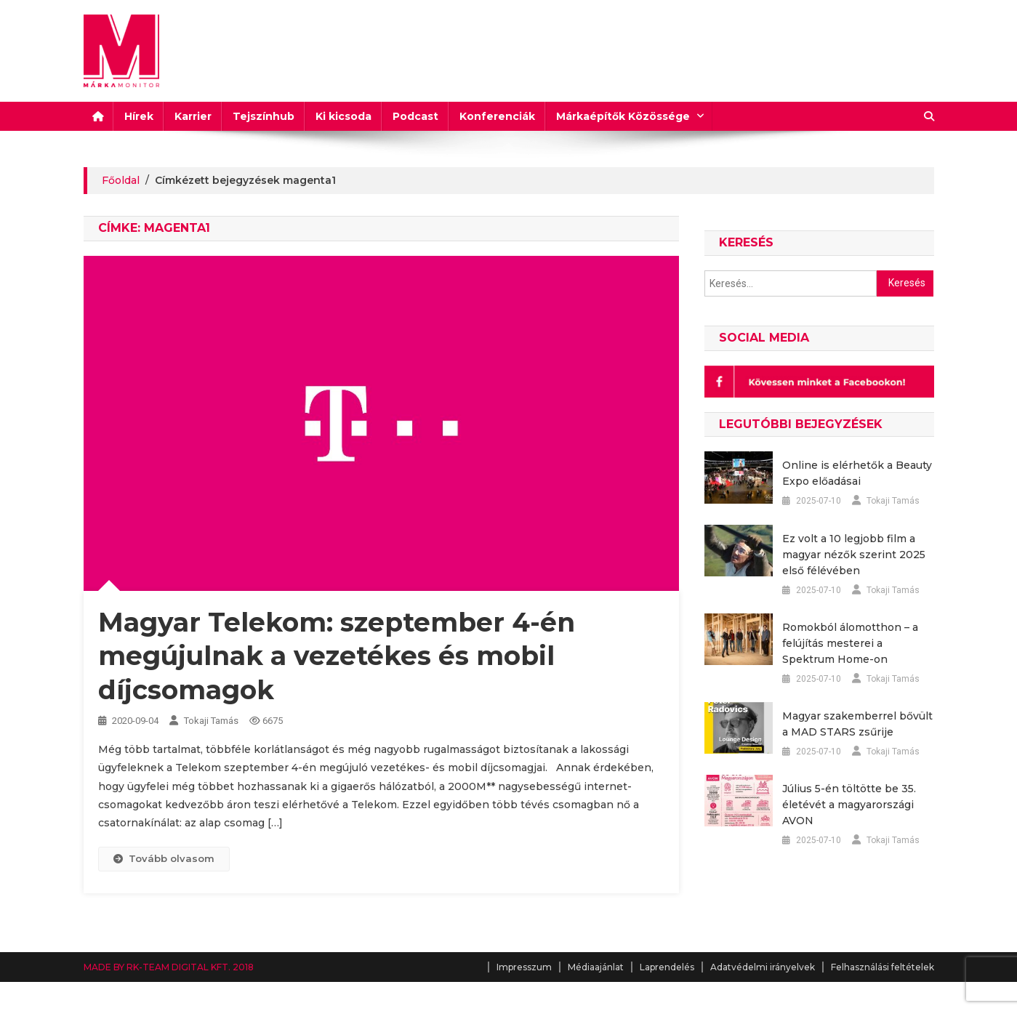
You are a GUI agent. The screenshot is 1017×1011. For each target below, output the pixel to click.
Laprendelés (667, 967)
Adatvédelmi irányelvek (762, 967)
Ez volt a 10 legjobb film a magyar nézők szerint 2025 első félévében (853, 554)
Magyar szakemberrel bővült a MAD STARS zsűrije (857, 723)
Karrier (193, 116)
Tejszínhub (263, 116)
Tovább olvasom (163, 858)
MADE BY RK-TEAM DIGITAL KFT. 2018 (169, 967)
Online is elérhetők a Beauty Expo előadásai (857, 473)
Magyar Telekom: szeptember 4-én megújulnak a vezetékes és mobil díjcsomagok (336, 656)
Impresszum (524, 967)
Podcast (415, 116)
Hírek (138, 116)
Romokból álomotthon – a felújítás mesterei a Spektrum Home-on (850, 643)
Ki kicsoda (343, 116)
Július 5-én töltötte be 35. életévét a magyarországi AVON (849, 804)
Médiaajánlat (596, 967)
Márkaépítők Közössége (623, 116)
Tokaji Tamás (211, 720)
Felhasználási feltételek (882, 967)
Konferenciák (497, 116)
